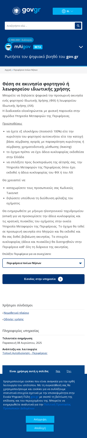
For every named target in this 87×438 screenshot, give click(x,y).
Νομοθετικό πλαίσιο (16, 313)
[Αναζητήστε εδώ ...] (39, 26)
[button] (43, 51)
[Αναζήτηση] (78, 25)
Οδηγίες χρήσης (14, 319)
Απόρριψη (40, 419)
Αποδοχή (40, 428)
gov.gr (34, 397)
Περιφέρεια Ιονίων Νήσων (24, 263)
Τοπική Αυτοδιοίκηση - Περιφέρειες (24, 353)
